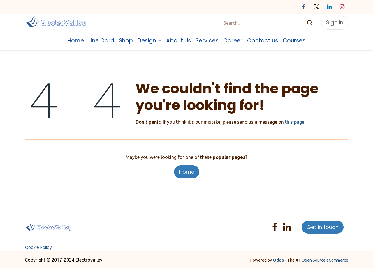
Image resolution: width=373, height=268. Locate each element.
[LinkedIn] (329, 7)
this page (294, 122)
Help (193, 223)
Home (186, 171)
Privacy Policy (172, 223)
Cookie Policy (38, 247)
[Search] (310, 23)
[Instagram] (342, 7)
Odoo (279, 260)
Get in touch (323, 227)
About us (108, 223)
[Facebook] (303, 7)
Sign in (334, 22)
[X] (316, 7)
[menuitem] (75, 40)
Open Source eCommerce (325, 260)
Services (147, 223)
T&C (133, 230)
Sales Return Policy (105, 230)
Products (128, 223)
